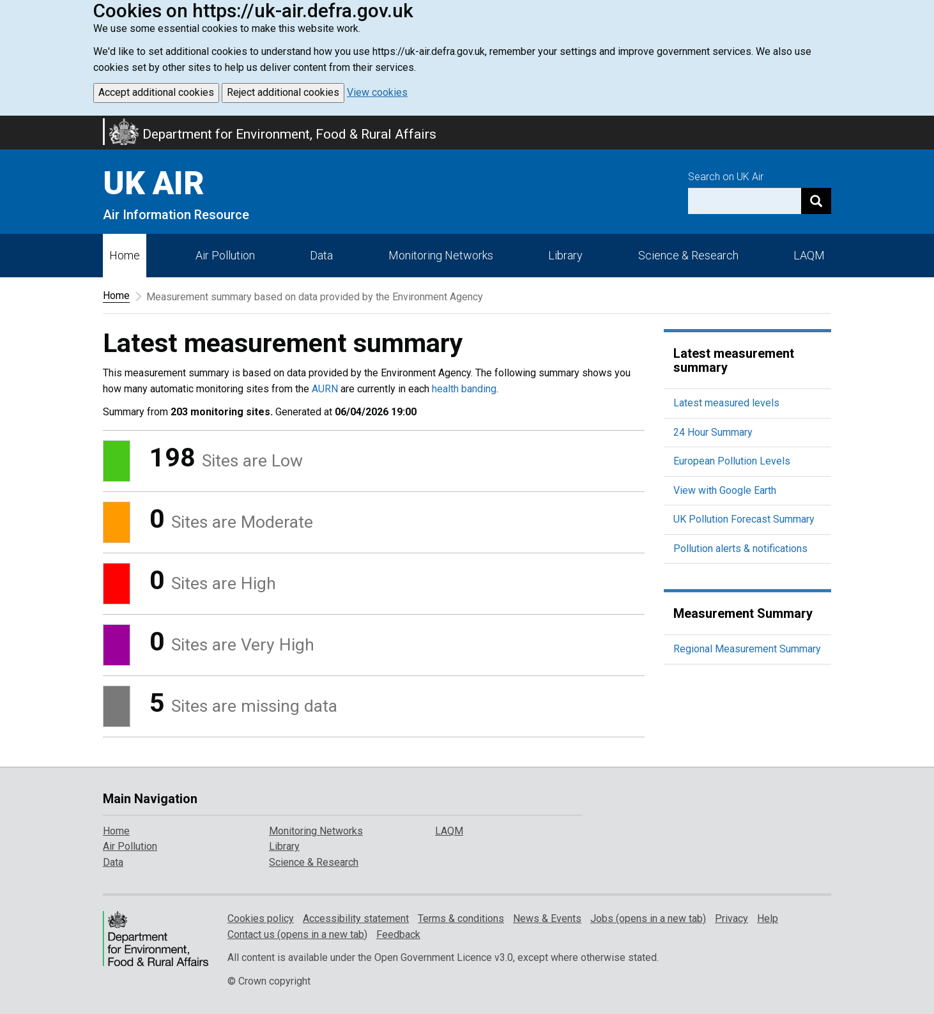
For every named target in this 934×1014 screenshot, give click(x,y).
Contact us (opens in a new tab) (297, 934)
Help (767, 918)
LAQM (809, 255)
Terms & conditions (461, 918)
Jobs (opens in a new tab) (648, 918)
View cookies (377, 92)
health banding (464, 389)
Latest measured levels (726, 403)
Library (565, 255)
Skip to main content (7, 124)
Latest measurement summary (733, 360)
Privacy (731, 918)
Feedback (398, 934)
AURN (325, 389)
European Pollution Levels (731, 461)
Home (124, 255)
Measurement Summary (743, 613)
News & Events (547, 918)
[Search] (816, 201)
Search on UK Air (725, 177)
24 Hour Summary (713, 432)
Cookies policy (260, 918)
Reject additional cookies (283, 92)
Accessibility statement (356, 918)
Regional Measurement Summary (747, 649)
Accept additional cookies (156, 92)
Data (321, 255)
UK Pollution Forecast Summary (744, 519)
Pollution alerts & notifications (740, 548)
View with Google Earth (724, 490)
